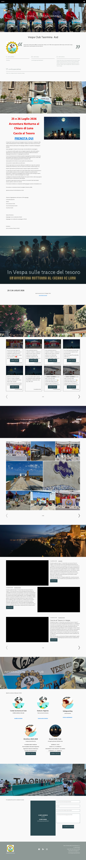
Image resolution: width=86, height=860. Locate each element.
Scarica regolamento (67, 717)
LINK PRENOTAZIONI (43, 295)
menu (2, 1)
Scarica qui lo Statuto (43, 718)
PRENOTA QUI (24, 138)
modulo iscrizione (18, 718)
